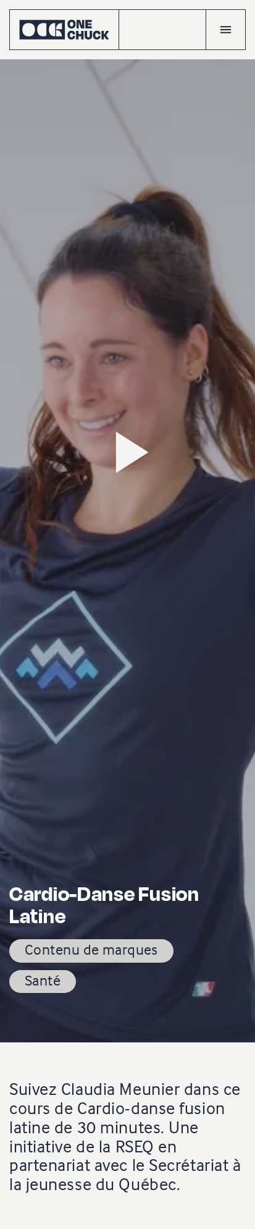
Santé (43, 980)
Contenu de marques (91, 949)
